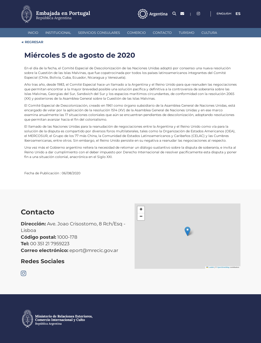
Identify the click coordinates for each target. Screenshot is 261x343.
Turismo (186, 33)
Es (238, 13)
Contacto (162, 33)
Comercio (136, 33)
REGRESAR (33, 42)
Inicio (33, 33)
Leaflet (210, 267)
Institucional (58, 33)
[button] (187, 231)
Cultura (209, 33)
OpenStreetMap (223, 267)
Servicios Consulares (99, 33)
